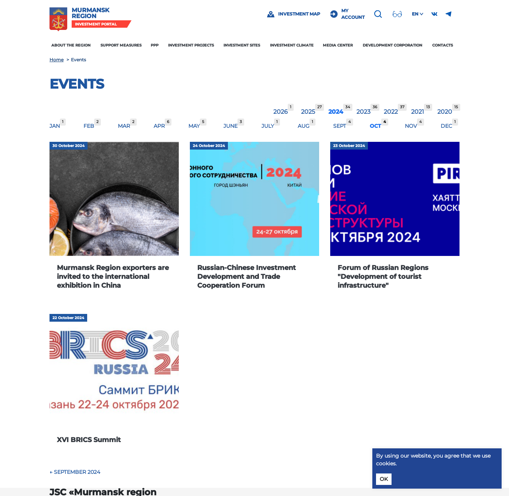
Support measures (120, 45)
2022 (391, 111)
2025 (308, 111)
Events (76, 84)
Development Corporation (392, 45)
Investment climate (292, 45)
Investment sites (241, 45)
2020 (444, 111)
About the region (71, 45)
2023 (363, 111)
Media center (338, 45)
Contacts (442, 45)
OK (384, 479)
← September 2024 (74, 472)
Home (56, 59)
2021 (417, 111)
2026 (280, 111)
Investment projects (191, 45)
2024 (335, 111)
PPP (154, 45)
